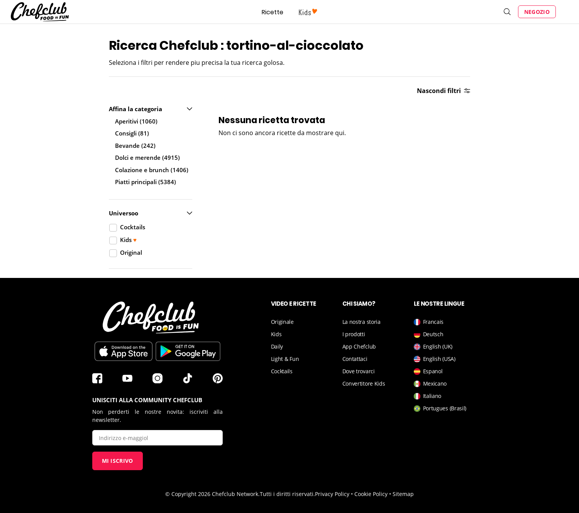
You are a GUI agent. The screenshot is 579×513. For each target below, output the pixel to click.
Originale (282, 321)
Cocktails (282, 371)
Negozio (537, 11)
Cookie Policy (371, 494)
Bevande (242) (135, 145)
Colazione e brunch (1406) (151, 170)
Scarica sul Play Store (188, 351)
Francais (429, 321)
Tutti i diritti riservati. (287, 494)
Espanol (428, 371)
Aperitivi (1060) (136, 121)
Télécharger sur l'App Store (123, 351)
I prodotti (353, 334)
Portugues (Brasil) (440, 408)
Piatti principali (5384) (145, 182)
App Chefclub (359, 346)
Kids (276, 334)
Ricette (272, 12)
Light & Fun (285, 358)
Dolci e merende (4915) (147, 157)
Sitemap (403, 494)
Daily (277, 346)
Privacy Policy (332, 494)
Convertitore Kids (363, 383)
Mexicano (430, 383)
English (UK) (433, 346)
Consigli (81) (132, 133)
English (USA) (434, 358)
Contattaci (354, 358)
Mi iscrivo (117, 460)
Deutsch (429, 334)
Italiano (428, 396)
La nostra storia (361, 321)
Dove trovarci (358, 371)
